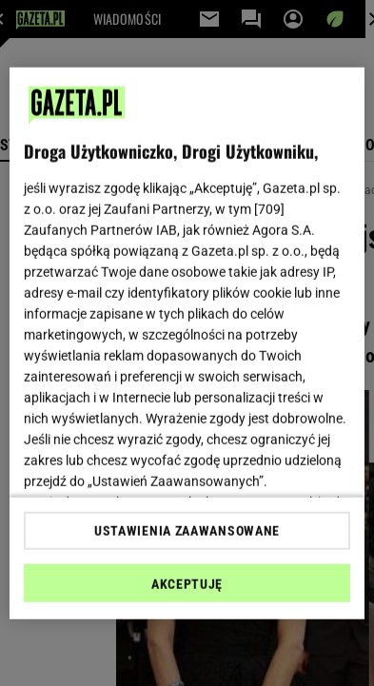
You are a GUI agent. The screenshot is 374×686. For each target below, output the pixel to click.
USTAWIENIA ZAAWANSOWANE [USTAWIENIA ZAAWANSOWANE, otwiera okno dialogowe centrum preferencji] (187, 531)
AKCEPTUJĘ (187, 584)
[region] (187, 343)
